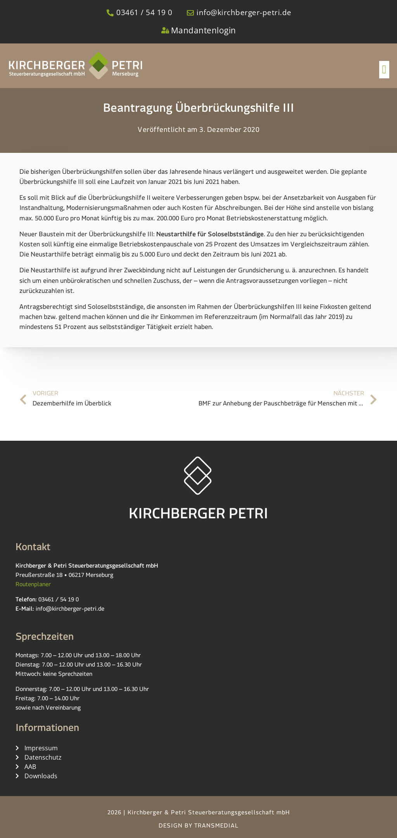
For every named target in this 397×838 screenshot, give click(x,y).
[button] (384, 69)
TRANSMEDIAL (216, 827)
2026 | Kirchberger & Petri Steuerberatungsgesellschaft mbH (198, 814)
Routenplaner (33, 586)
